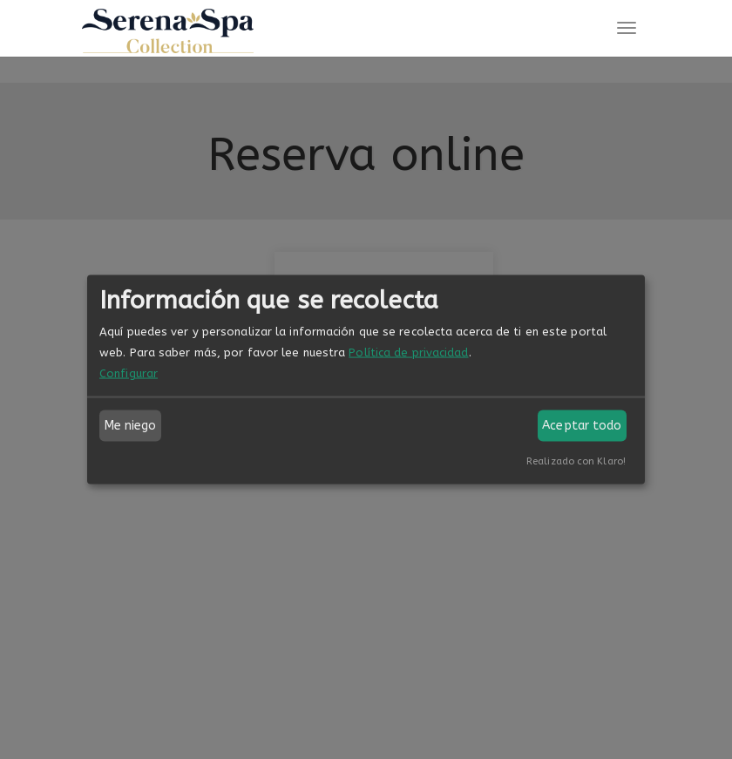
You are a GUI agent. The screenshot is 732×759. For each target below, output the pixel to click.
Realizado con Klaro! (576, 461)
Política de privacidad (408, 352)
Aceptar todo (581, 425)
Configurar (128, 373)
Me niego (131, 425)
